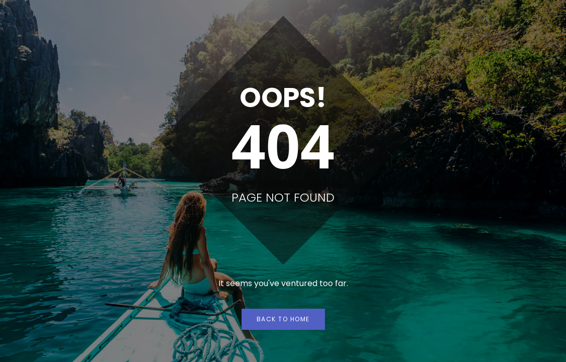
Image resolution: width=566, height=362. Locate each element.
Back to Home (283, 319)
